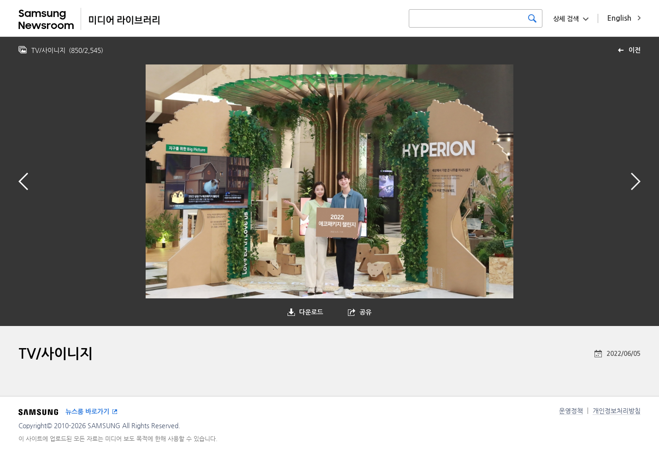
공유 (365, 312)
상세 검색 (566, 19)
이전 (635, 50)
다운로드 (311, 312)
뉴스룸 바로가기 (87, 411)
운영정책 (571, 410)
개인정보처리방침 (617, 410)
